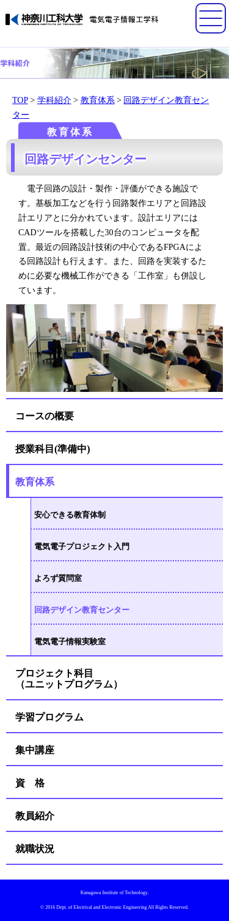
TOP (20, 100)
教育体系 (98, 100)
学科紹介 (54, 100)
